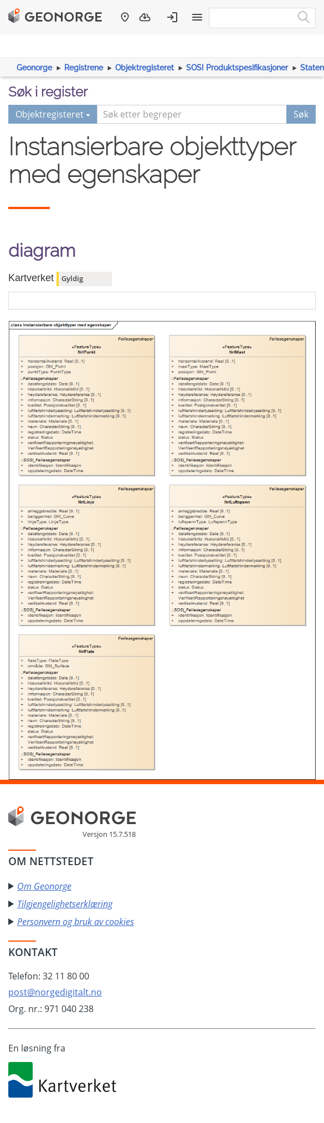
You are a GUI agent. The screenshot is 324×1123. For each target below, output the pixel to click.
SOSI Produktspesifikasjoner (237, 67)
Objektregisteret (144, 67)
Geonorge (34, 67)
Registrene (83, 67)
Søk (301, 114)
